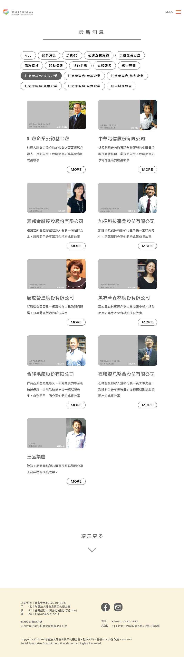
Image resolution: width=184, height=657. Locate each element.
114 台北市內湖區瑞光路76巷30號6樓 (136, 626)
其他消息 (80, 65)
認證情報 (32, 65)
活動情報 (56, 65)
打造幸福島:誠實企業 (84, 86)
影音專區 (129, 65)
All (28, 55)
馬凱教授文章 (130, 55)
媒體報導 (105, 65)
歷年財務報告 (121, 86)
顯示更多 (92, 536)
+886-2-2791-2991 (125, 621)
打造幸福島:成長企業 (41, 75)
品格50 (72, 55)
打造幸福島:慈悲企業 (127, 75)
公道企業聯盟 (98, 55)
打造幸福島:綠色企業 (41, 86)
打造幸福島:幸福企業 (84, 75)
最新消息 (49, 55)
